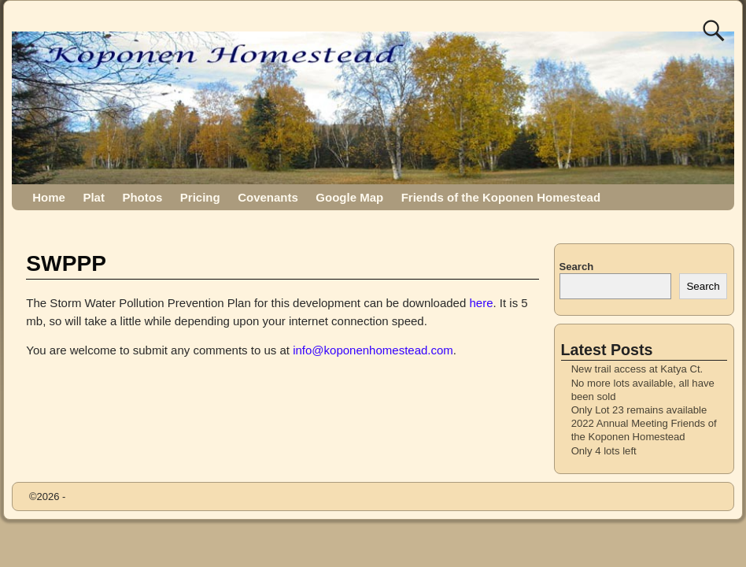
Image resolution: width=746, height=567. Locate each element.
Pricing (200, 197)
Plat (94, 197)
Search (577, 266)
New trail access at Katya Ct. (637, 369)
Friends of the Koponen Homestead (500, 197)
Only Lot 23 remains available (639, 410)
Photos (142, 197)
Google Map (349, 197)
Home (48, 197)
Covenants (268, 197)
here (481, 302)
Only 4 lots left (604, 451)
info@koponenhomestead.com (373, 350)
